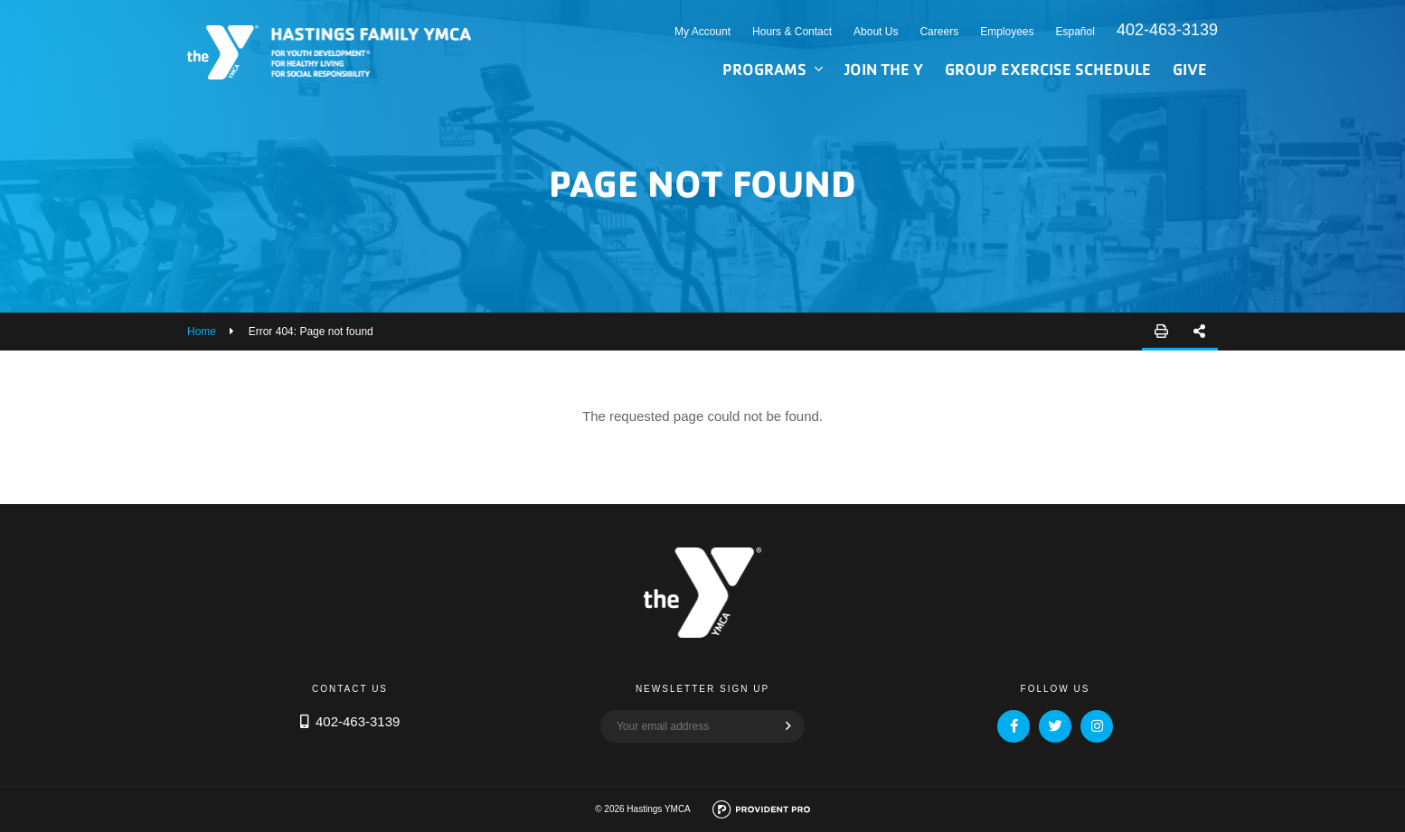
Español (1075, 31)
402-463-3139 (1167, 30)
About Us (875, 31)
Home (201, 331)
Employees (1006, 31)
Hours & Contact (792, 31)
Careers (938, 31)
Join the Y (883, 69)
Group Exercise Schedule (1048, 69)
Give (1190, 69)
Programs (764, 69)
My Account (702, 31)
